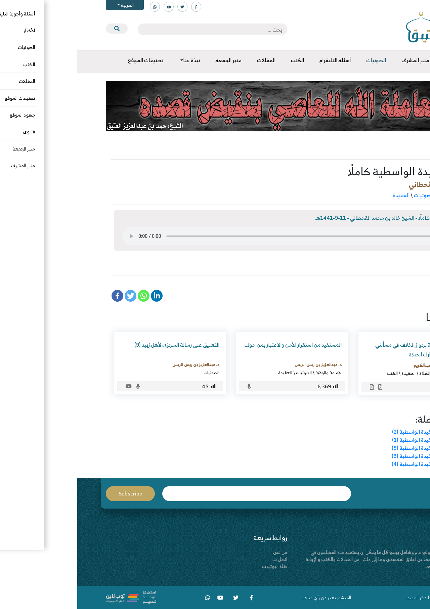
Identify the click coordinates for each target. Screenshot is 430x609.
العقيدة (323, 195)
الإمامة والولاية (251, 372)
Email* (179, 493)
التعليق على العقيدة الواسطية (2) (351, 431)
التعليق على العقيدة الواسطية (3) (351, 456)
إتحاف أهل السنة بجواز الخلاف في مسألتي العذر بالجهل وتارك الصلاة (342, 349)
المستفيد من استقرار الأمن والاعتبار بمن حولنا (215, 344)
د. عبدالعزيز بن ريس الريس (240, 364)
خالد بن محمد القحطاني (364, 184)
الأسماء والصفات (378, 195)
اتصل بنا (202, 559)
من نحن (203, 552)
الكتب (315, 373)
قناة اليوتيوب (197, 566)
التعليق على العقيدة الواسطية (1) (351, 439)
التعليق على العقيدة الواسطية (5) (351, 447)
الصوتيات (346, 195)
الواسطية (372, 265)
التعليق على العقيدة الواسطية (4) (351, 464)
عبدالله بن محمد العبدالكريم (361, 365)
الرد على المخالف (371, 373)
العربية (49, 5)
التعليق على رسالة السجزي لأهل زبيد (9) (99, 344)
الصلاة (347, 373)
